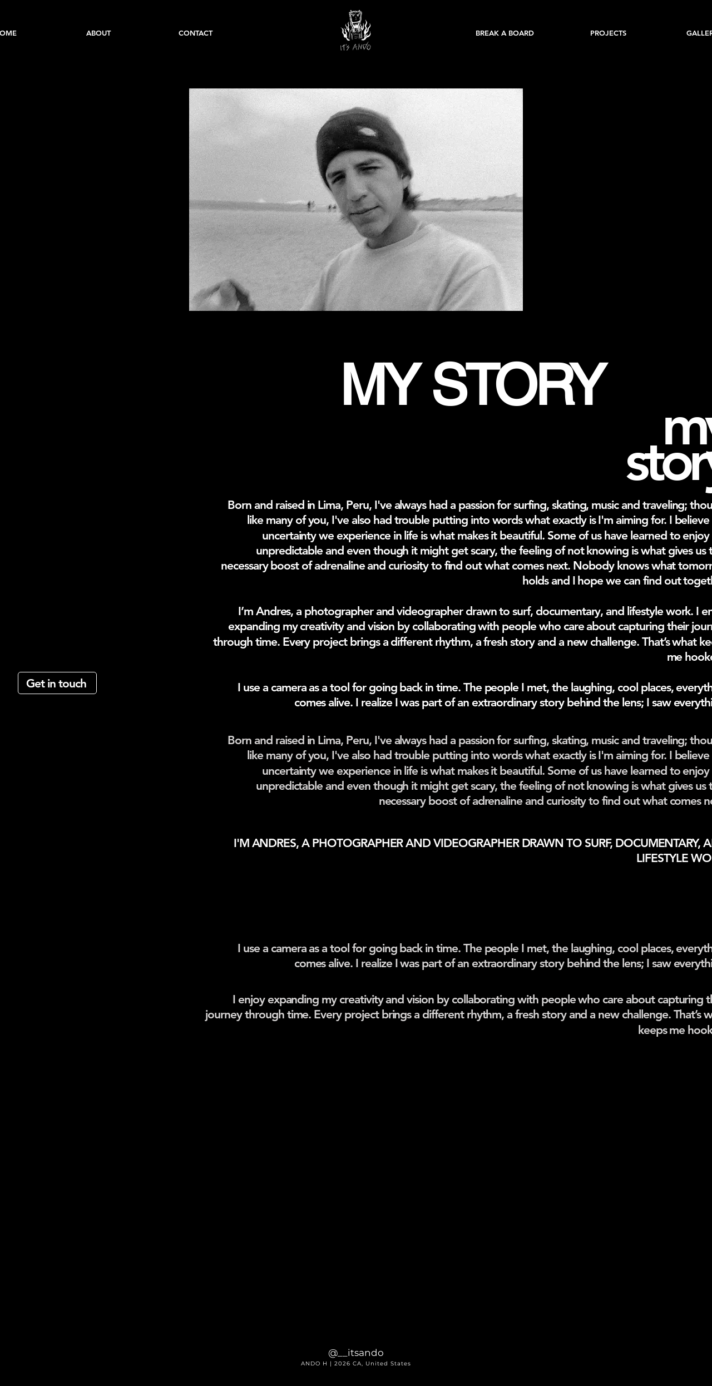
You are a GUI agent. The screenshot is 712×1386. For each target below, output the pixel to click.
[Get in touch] (57, 683)
